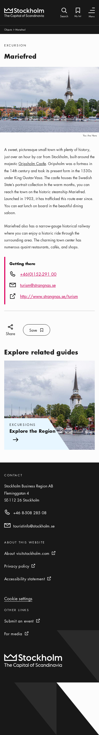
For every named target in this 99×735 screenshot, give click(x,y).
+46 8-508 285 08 (29, 512)
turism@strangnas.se (38, 285)
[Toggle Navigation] (91, 10)
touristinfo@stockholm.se (34, 526)
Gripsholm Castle (32, 163)
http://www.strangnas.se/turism (49, 296)
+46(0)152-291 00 (38, 274)
